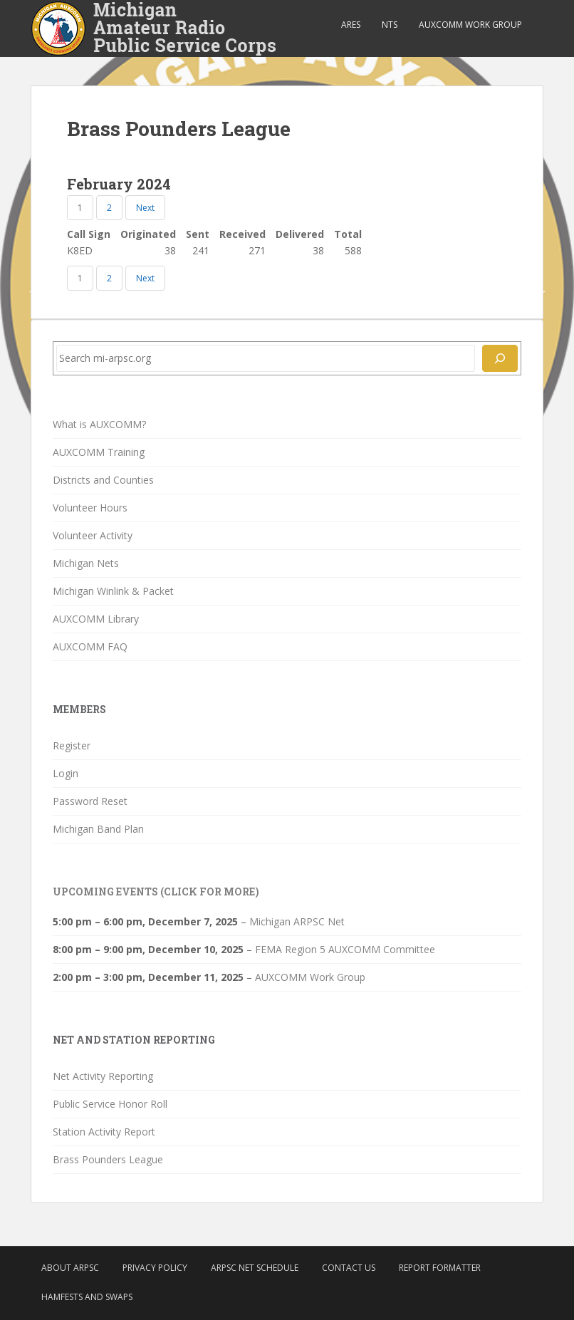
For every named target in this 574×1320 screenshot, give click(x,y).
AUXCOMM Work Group (470, 25)
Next (145, 208)
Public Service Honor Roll (110, 1104)
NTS (389, 25)
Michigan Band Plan (98, 829)
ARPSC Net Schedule (254, 1268)
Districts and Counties (103, 480)
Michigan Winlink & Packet (113, 591)
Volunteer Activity (92, 535)
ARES (350, 25)
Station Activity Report (104, 1131)
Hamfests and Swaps (86, 1297)
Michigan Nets (86, 563)
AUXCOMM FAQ (90, 646)
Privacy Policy (154, 1268)
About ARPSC (70, 1268)
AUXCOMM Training (99, 452)
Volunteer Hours (90, 507)
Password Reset (90, 801)
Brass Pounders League (108, 1159)
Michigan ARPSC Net (297, 921)
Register (71, 745)
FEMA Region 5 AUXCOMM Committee (345, 949)
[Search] (500, 358)
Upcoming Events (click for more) (156, 891)
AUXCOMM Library (96, 618)
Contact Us (348, 1268)
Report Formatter (440, 1268)
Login (65, 773)
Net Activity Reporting (103, 1076)
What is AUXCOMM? (99, 424)
